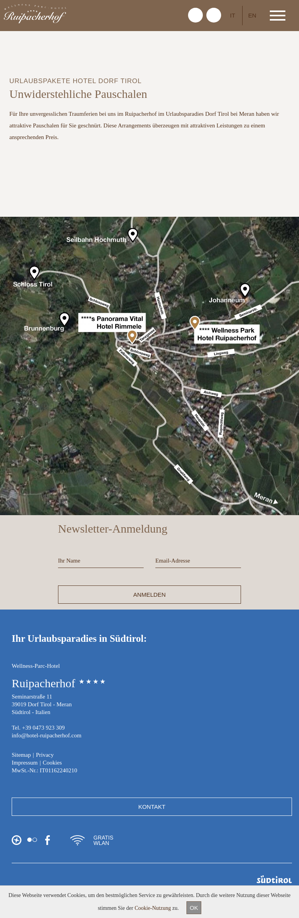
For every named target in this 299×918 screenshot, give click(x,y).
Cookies (52, 762)
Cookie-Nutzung (153, 908)
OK (194, 907)
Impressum (25, 762)
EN (252, 15)
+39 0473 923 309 (43, 728)
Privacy (45, 755)
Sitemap (21, 755)
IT (232, 15)
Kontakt (151, 806)
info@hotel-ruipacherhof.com (46, 735)
